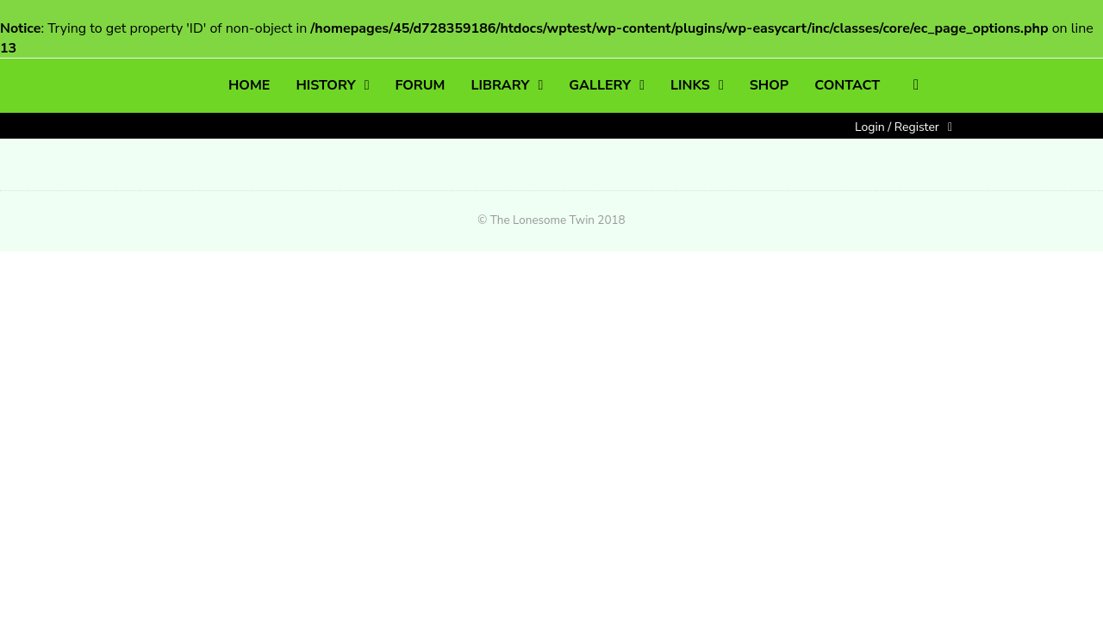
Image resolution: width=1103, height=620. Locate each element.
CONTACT (847, 85)
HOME (249, 85)
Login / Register (897, 127)
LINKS (690, 85)
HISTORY (325, 85)
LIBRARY (500, 85)
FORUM (420, 85)
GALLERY (600, 85)
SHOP (769, 85)
